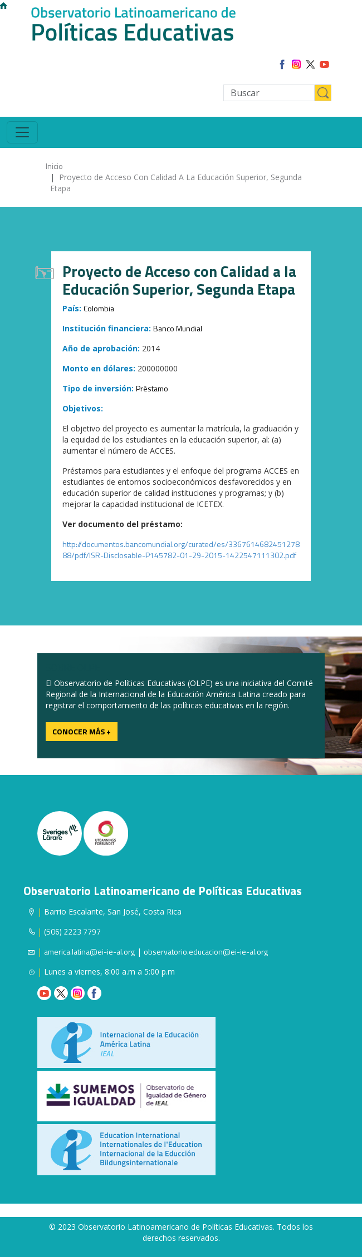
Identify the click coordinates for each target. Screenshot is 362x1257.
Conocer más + (81, 731)
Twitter (61, 993)
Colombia (99, 308)
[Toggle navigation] (22, 132)
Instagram (78, 993)
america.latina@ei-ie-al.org (89, 951)
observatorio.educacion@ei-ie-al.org (206, 951)
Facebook (94, 993)
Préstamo (152, 388)
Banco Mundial (177, 328)
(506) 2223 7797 (72, 931)
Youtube (44, 993)
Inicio (54, 166)
